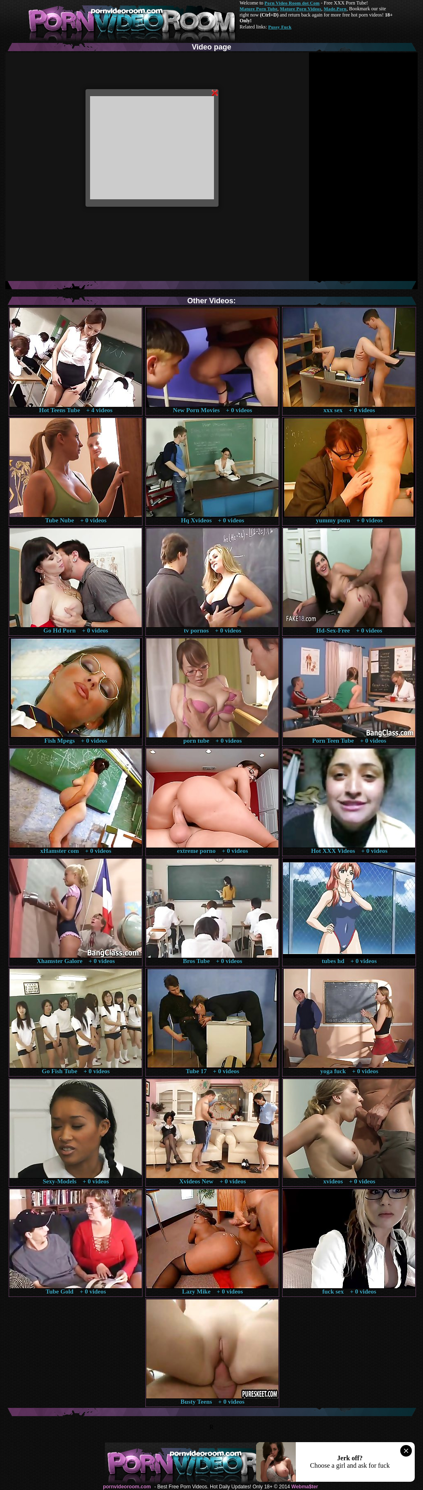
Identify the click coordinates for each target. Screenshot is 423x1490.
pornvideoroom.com (127, 1487)
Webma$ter (304, 1487)
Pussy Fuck (279, 26)
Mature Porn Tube (259, 8)
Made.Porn (335, 8)
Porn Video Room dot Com (291, 2)
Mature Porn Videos (300, 8)
